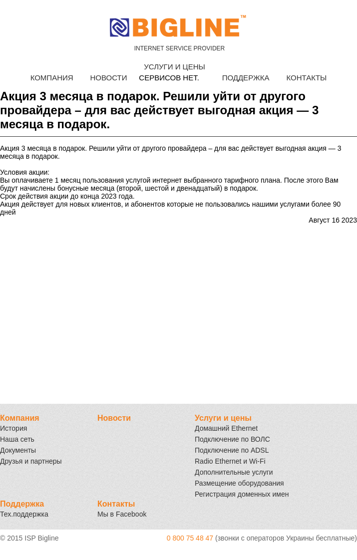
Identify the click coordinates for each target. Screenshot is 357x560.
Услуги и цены (223, 418)
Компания (19, 418)
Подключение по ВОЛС (232, 439)
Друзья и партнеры (31, 461)
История (13, 428)
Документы (18, 450)
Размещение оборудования (239, 483)
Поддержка (22, 504)
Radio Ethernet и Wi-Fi (230, 461)
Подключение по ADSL (232, 450)
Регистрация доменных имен (242, 494)
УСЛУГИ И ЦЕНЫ (174, 66)
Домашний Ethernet (226, 428)
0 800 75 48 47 (190, 538)
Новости (114, 418)
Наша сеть (17, 439)
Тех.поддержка (24, 514)
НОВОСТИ (108, 77)
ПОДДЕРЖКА (246, 77)
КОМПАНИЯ (51, 77)
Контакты (116, 504)
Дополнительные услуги (234, 472)
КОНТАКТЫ (306, 77)
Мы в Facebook (121, 514)
